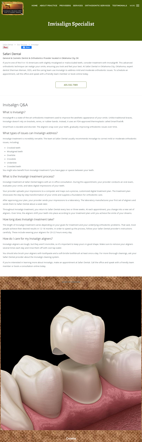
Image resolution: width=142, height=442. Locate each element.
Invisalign (35, 44)
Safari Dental (8, 44)
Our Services (22, 44)
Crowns (71, 438)
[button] (137, 6)
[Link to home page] (12, 8)
